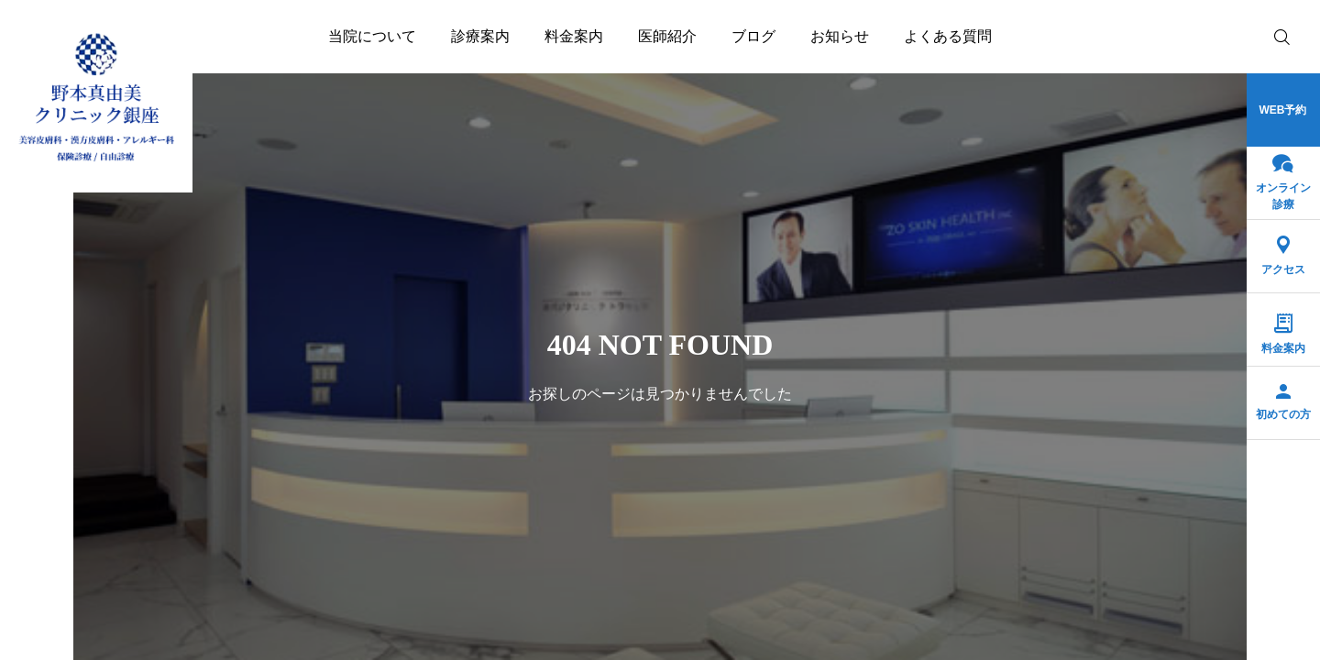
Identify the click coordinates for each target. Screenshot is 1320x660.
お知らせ (839, 36)
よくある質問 (948, 36)
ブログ (754, 36)
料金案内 (573, 36)
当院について (372, 36)
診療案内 (480, 36)
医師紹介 (667, 36)
